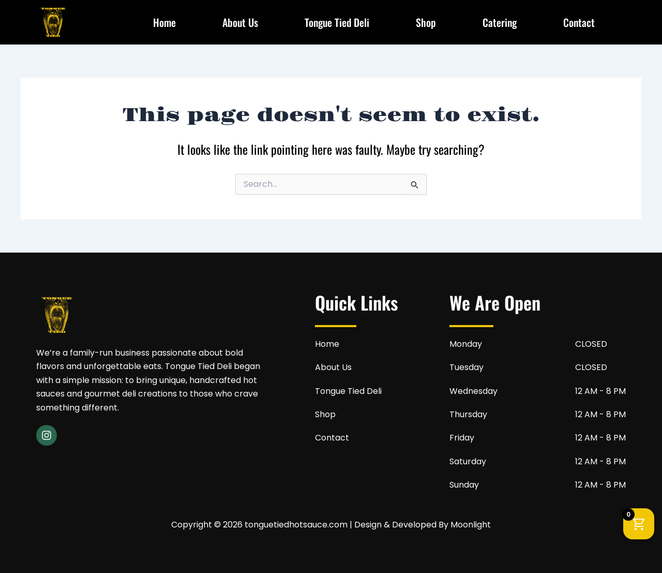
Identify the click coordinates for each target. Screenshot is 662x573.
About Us (240, 22)
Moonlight (470, 525)
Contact (579, 22)
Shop (426, 22)
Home (164, 22)
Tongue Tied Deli (337, 22)
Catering (500, 22)
